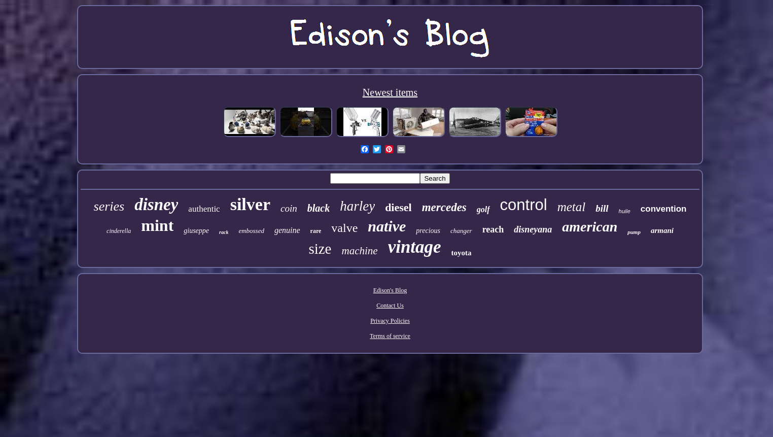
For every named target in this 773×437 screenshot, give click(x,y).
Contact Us (390, 305)
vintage (414, 247)
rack (223, 232)
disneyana (533, 229)
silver (250, 204)
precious (428, 230)
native (387, 226)
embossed (251, 230)
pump (634, 232)
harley (357, 206)
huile (624, 211)
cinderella (119, 230)
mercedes (444, 207)
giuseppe (196, 230)
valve (344, 227)
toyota (461, 253)
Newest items (390, 92)
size (319, 249)
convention (664, 209)
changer (461, 230)
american (589, 226)
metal (571, 207)
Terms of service (390, 336)
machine (359, 251)
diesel (398, 207)
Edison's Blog (390, 290)
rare (316, 230)
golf (483, 209)
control (523, 205)
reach (493, 229)
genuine (287, 230)
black (318, 208)
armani (662, 230)
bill (601, 208)
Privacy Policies (390, 320)
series (109, 206)
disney (156, 204)
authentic (204, 209)
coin (288, 208)
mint (157, 225)
